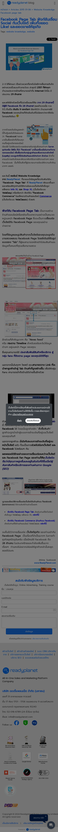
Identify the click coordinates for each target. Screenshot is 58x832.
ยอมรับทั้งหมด (33, 420)
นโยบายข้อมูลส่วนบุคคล (22, 414)
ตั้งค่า (19, 420)
